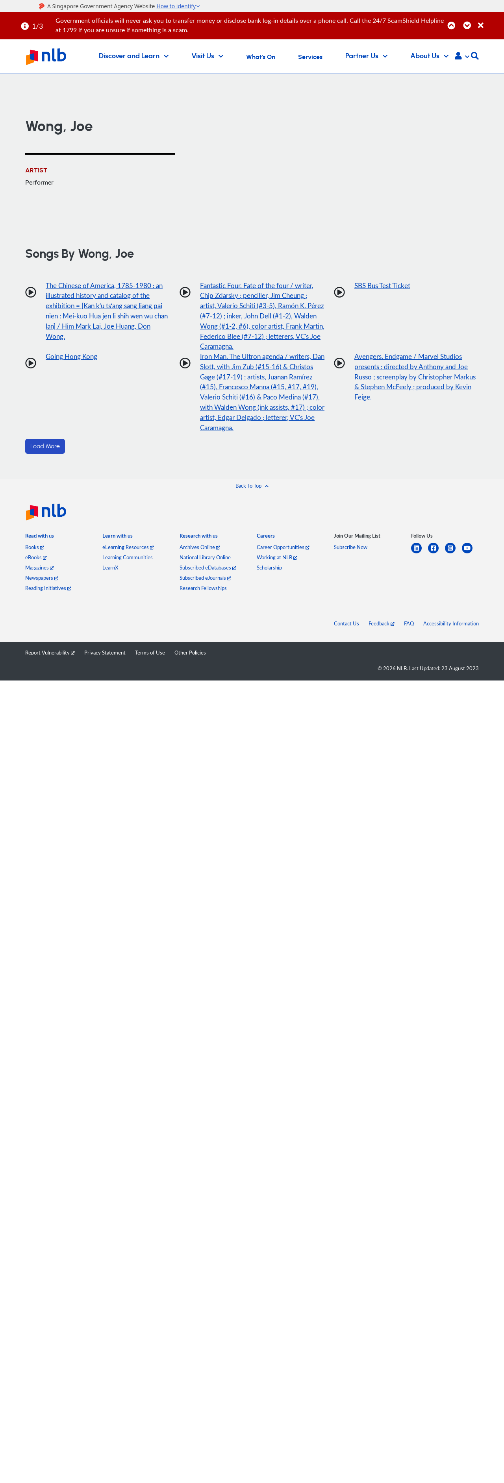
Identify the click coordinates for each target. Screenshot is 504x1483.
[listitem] (39, 544)
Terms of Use (150, 659)
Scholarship (269, 574)
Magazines (39, 574)
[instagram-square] (453, 560)
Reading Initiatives (48, 595)
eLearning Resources (128, 554)
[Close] (490, 21)
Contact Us (346, 630)
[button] (462, 57)
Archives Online (200, 554)
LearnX (110, 574)
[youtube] (470, 560)
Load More (45, 454)
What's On (260, 57)
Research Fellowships (203, 595)
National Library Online (205, 564)
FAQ (409, 630)
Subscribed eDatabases (208, 574)
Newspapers (41, 584)
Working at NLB (277, 564)
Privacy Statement (105, 659)
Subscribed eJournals (205, 584)
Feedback (382, 630)
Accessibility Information (451, 630)
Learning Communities (127, 564)
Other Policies (190, 659)
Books (34, 554)
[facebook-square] (436, 560)
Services (310, 57)
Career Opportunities (283, 554)
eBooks (36, 564)
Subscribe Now (350, 554)
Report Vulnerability (50, 659)
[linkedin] (419, 560)
